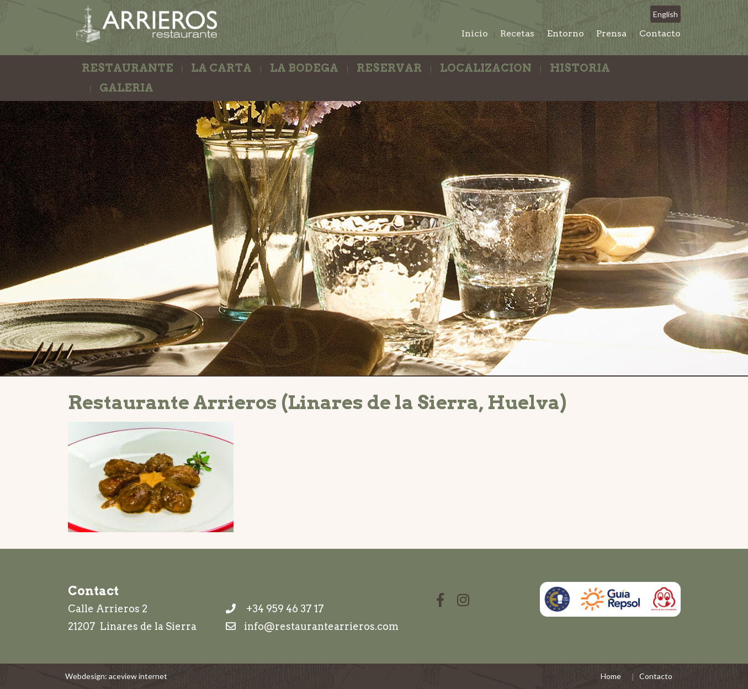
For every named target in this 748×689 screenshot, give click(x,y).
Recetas (517, 33)
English (665, 14)
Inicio (474, 33)
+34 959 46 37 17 (274, 608)
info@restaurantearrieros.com (321, 626)
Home (611, 676)
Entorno (565, 33)
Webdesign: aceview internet (116, 676)
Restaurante (127, 68)
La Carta (221, 68)
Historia (580, 68)
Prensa (611, 33)
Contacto (660, 33)
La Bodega (304, 68)
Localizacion (486, 68)
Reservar (389, 68)
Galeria (126, 87)
